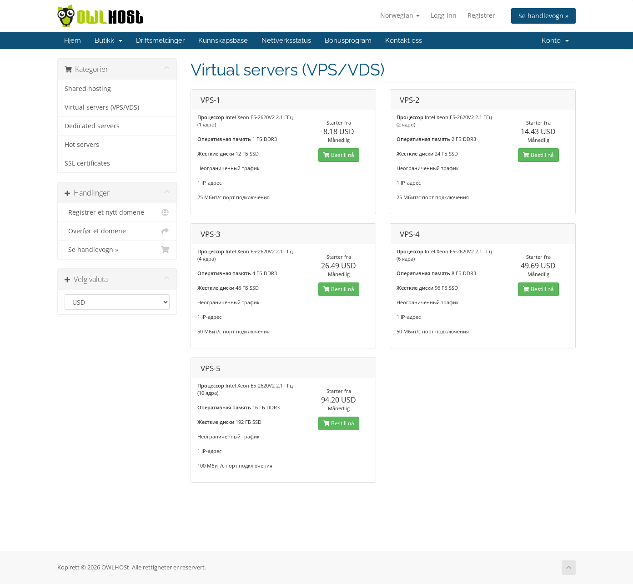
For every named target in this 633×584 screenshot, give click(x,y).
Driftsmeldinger (160, 40)
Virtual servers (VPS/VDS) (102, 107)
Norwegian (400, 15)
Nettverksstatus (286, 40)
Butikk (108, 40)
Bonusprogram (348, 40)
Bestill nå (338, 155)
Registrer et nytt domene (117, 212)
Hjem (72, 40)
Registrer (481, 15)
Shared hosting (88, 89)
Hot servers (82, 145)
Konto (555, 40)
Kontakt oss (403, 40)
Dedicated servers (92, 126)
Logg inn (444, 15)
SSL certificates (87, 163)
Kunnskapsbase (223, 40)
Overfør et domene (117, 231)
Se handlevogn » (543, 15)
